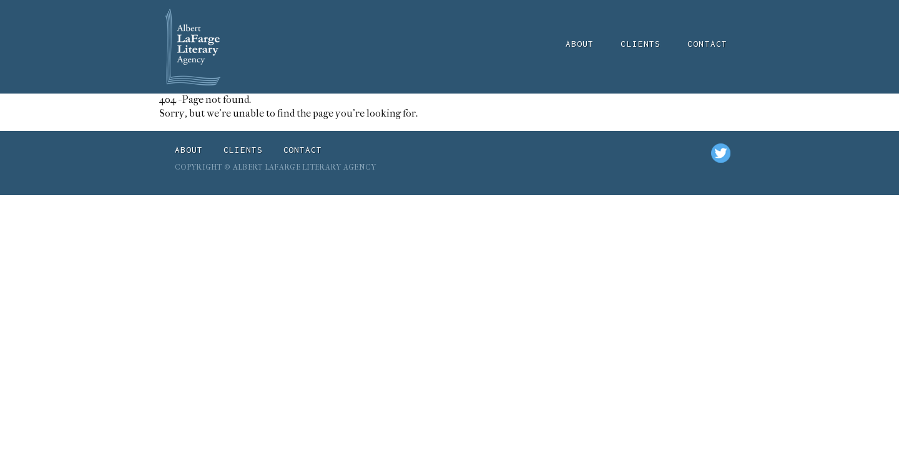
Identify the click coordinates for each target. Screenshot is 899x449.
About (580, 44)
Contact (707, 44)
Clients (641, 44)
